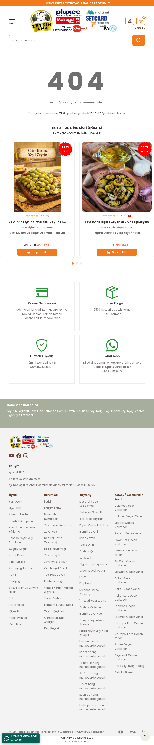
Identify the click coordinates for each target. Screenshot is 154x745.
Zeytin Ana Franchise (57, 528)
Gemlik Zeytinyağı (91, 617)
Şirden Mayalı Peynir (92, 574)
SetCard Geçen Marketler (125, 567)
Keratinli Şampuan (21, 524)
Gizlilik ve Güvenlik (91, 516)
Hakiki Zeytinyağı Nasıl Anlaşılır (93, 636)
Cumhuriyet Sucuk (56, 572)
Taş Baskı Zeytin (54, 578)
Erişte (83, 580)
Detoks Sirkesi (124, 676)
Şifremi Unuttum (19, 518)
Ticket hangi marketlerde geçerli (92, 689)
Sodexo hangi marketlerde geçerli (92, 657)
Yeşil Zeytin (86, 548)
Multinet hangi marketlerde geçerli (92, 647)
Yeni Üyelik (15, 505)
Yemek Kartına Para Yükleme (22, 533)
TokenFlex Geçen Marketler (126, 545)
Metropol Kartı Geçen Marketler (129, 629)
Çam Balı (15, 628)
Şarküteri (85, 561)
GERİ (62, 113)
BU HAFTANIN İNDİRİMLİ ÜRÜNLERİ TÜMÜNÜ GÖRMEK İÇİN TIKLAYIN (77, 130)
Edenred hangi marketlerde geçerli (92, 700)
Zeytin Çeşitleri (54, 615)
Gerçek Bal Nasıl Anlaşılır (54, 623)
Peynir (13, 578)
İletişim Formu (53, 511)
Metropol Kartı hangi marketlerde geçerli (92, 711)
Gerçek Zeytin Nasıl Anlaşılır (92, 626)
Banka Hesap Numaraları (52, 520)
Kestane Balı (17, 608)
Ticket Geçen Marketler (123, 584)
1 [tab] (73, 263)
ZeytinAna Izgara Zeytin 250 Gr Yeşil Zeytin (117, 222)
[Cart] (140, 21)
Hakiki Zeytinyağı (55, 552)
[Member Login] (129, 20)
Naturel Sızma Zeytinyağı (53, 544)
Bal (11, 602)
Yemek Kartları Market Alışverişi (58, 593)
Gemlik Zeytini (88, 535)
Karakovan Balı (18, 621)
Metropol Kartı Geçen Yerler (129, 639)
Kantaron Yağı (53, 585)
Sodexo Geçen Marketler (124, 528)
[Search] (77, 40)
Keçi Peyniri (51, 632)
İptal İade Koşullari (91, 522)
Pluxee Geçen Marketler (124, 650)
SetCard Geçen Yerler (129, 575)
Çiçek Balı (15, 615)
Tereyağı (15, 585)
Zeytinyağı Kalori (90, 610)
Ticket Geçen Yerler (127, 592)
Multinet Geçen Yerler (129, 520)
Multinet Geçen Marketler (125, 511)
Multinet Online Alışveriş (89, 595)
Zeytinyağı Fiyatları (21, 572)
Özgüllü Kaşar (18, 552)
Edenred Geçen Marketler (125, 612)
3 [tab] (81, 263)
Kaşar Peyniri (17, 559)
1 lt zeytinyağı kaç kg (92, 604)
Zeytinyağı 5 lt (53, 559)
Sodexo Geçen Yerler (128, 537)
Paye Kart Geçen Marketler (126, 661)
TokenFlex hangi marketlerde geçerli (92, 668)
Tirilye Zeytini (52, 602)
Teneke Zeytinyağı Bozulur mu (21, 544)
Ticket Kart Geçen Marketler (126, 601)
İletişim (48, 505)
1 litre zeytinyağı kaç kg (130, 669)
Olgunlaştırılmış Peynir (93, 567)
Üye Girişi (15, 511)
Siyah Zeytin (87, 542)
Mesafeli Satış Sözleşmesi (88, 507)
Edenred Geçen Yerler (129, 620)
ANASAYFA (94, 113)
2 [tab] (77, 263)
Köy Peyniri (86, 587)
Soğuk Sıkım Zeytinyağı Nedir (24, 593)
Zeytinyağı (51, 535)
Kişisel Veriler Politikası (93, 528)
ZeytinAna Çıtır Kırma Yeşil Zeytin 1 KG (37, 222)
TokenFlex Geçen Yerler (126, 556)
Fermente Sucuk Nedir (58, 608)
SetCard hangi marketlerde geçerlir (93, 679)
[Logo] (75, 21)
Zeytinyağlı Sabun (55, 565)
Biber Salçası (17, 565)
